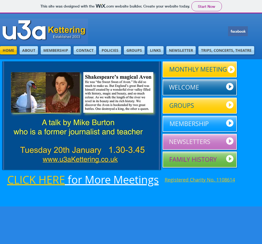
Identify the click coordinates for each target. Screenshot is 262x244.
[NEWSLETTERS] (200, 142)
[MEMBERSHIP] (200, 124)
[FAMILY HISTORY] (200, 159)
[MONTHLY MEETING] (200, 69)
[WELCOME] (200, 87)
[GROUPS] (200, 106)
